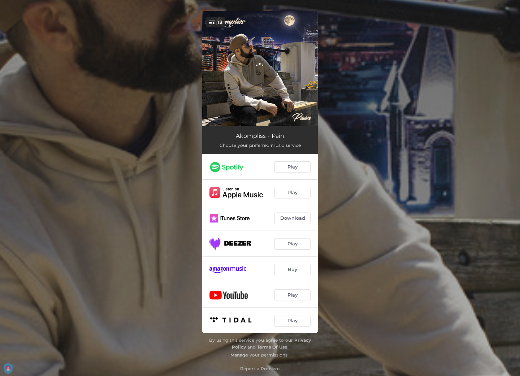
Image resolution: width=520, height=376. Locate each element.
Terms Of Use (272, 347)
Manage (239, 355)
